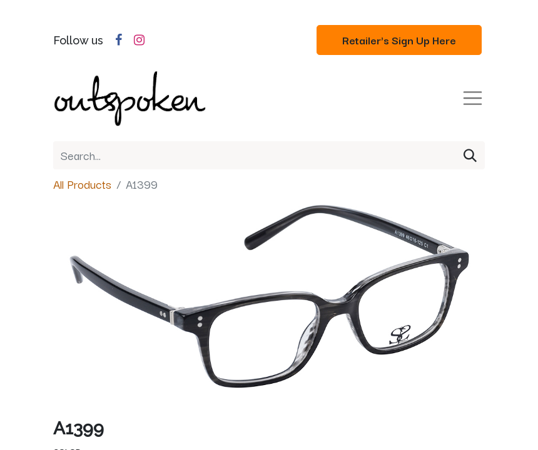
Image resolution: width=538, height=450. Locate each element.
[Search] (470, 155)
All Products (82, 183)
